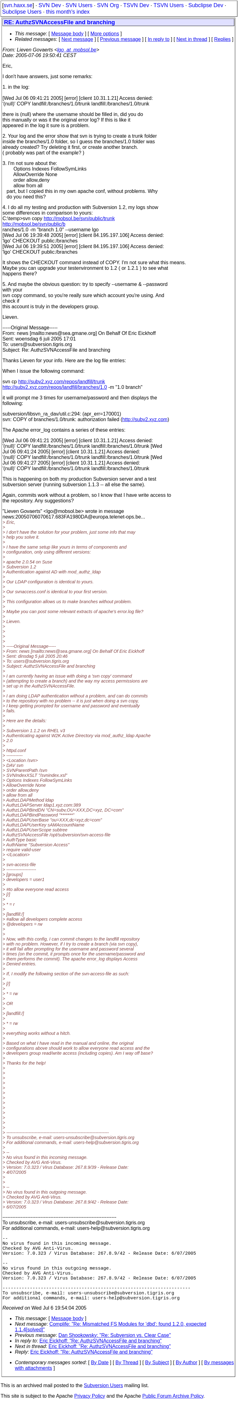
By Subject (157, 1378)
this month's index (68, 12)
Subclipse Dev (205, 5)
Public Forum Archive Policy (172, 1412)
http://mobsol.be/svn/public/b (33, 224)
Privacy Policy (89, 1412)
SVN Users (78, 5)
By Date (99, 1378)
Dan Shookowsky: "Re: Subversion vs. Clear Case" (115, 1351)
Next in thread (191, 39)
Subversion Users (103, 1401)
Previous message (120, 39)
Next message (77, 39)
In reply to (159, 39)
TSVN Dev (136, 5)
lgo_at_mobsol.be (76, 49)
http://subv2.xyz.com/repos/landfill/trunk (61, 381)
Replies (222, 39)
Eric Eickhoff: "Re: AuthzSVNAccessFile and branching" (100, 1357)
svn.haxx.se (18, 5)
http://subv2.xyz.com (145, 419)
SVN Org (108, 5)
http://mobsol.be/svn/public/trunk (79, 218)
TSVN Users (168, 5)
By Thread (127, 1378)
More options (104, 33)
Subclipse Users (22, 12)
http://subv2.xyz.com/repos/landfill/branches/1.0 (54, 387)
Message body (67, 33)
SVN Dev (49, 5)
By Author (186, 1378)
